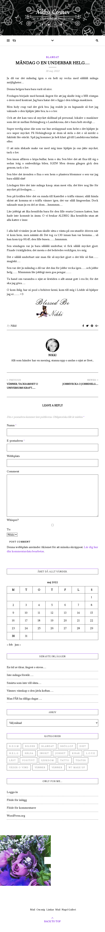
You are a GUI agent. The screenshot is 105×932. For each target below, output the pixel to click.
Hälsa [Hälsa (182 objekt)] (29, 753)
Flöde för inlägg (17, 800)
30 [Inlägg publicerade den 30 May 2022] (13, 636)
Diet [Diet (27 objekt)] (82, 746)
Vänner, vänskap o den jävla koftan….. (30, 690)
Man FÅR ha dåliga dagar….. (24, 698)
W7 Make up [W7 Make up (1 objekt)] (77, 767)
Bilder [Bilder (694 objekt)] (30, 746)
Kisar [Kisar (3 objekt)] (76, 753)
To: (9, 529)
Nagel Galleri (69, 909)
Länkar (50, 909)
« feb (10, 644)
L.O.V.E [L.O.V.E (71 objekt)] (90, 753)
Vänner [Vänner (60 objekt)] (40, 767)
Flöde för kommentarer (21, 807)
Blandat (52, 57)
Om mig (40, 909)
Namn (11, 425)
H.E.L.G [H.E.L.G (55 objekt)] (13, 753)
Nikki (13, 325)
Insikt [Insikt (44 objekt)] (44, 753)
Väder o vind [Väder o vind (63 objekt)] (18, 767)
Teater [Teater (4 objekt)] (81, 760)
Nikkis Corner (52, 12)
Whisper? (13, 520)
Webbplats (13, 456)
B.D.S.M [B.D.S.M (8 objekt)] (14, 746)
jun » (18, 644)
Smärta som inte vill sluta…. (24, 683)
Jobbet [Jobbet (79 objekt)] (60, 753)
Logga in (12, 792)
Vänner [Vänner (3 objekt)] (57, 767)
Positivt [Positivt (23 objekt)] (28, 760)
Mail (32, 909)
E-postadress (16, 440)
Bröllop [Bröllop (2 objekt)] (66, 746)
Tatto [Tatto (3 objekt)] (64, 760)
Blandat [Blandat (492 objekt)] (47, 746)
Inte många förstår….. (20, 675)
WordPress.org (16, 815)
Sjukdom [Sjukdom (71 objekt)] (47, 760)
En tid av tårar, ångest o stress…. (26, 667)
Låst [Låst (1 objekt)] (12, 760)
